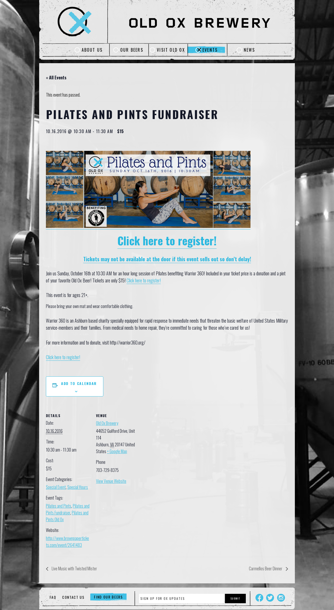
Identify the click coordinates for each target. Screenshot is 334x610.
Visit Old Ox (171, 50)
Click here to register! (167, 240)
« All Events (56, 77)
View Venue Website (111, 481)
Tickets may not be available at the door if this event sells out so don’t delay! (167, 259)
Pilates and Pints (58, 506)
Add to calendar (79, 383)
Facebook (259, 598)
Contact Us (73, 597)
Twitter (270, 598)
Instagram (281, 598)
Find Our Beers (108, 597)
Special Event (56, 487)
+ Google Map (117, 451)
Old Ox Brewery (107, 423)
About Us (92, 50)
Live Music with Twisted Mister (74, 568)
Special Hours (77, 487)
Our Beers (131, 50)
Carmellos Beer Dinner (266, 568)
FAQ (53, 597)
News (249, 50)
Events (210, 50)
